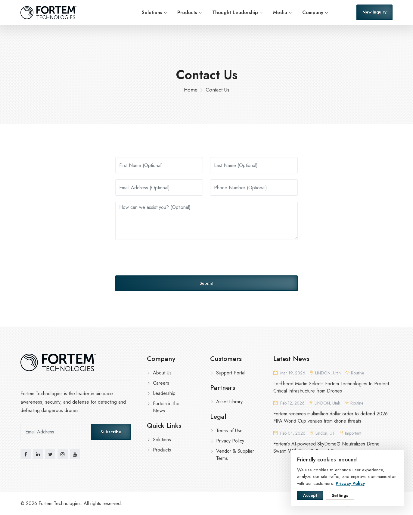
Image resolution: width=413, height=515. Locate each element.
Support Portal (230, 372)
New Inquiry (374, 12)
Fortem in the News (166, 407)
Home (190, 89)
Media (280, 12)
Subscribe (111, 432)
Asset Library (229, 401)
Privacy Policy (230, 440)
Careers (161, 383)
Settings (340, 495)
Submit (206, 283)
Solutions (152, 12)
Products (187, 12)
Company (312, 12)
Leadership (164, 393)
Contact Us (217, 89)
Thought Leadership (235, 12)
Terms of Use (229, 430)
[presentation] (161, 257)
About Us (162, 372)
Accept (310, 495)
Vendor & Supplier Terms (235, 455)
